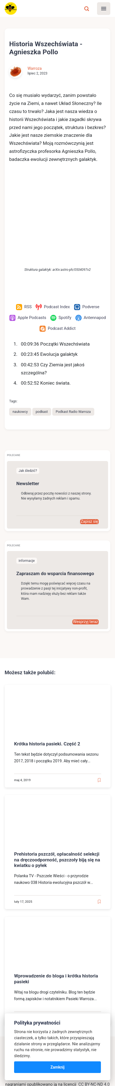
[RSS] (24, 226)
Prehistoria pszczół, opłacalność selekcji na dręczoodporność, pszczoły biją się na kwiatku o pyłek (57, 779)
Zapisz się (89, 441)
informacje (27, 480)
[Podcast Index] (52, 226)
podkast (42, 331)
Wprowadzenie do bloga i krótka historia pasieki (56, 898)
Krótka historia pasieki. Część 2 (47, 663)
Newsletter (27, 403)
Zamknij (58, 1067)
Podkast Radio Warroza (74, 331)
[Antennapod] (37, 248)
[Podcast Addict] (74, 248)
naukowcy (20, 331)
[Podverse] (87, 226)
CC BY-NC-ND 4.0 (94, 1004)
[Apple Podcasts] (45, 237)
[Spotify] (78, 237)
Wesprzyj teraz (85, 541)
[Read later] (99, 699)
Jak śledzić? (28, 390)
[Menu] (103, 8)
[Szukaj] (86, 8)
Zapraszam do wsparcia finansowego (55, 493)
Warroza (34, 69)
